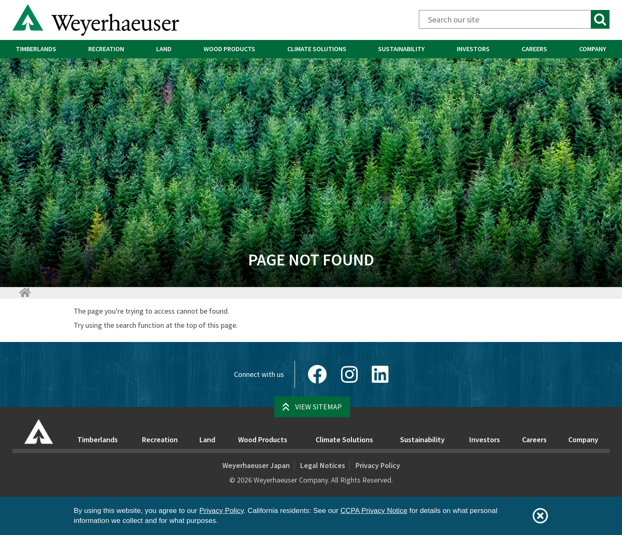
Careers (534, 49)
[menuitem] (36, 49)
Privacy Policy (378, 465)
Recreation (106, 49)
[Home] (24, 292)
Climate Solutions (316, 49)
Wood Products (229, 49)
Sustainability (401, 49)
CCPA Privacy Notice (374, 511)
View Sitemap (318, 406)
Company (583, 439)
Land (164, 49)
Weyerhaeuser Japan (256, 465)
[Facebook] (317, 374)
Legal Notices (322, 465)
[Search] (514, 19)
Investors (473, 49)
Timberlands (36, 49)
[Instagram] (349, 374)
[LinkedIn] (380, 374)
